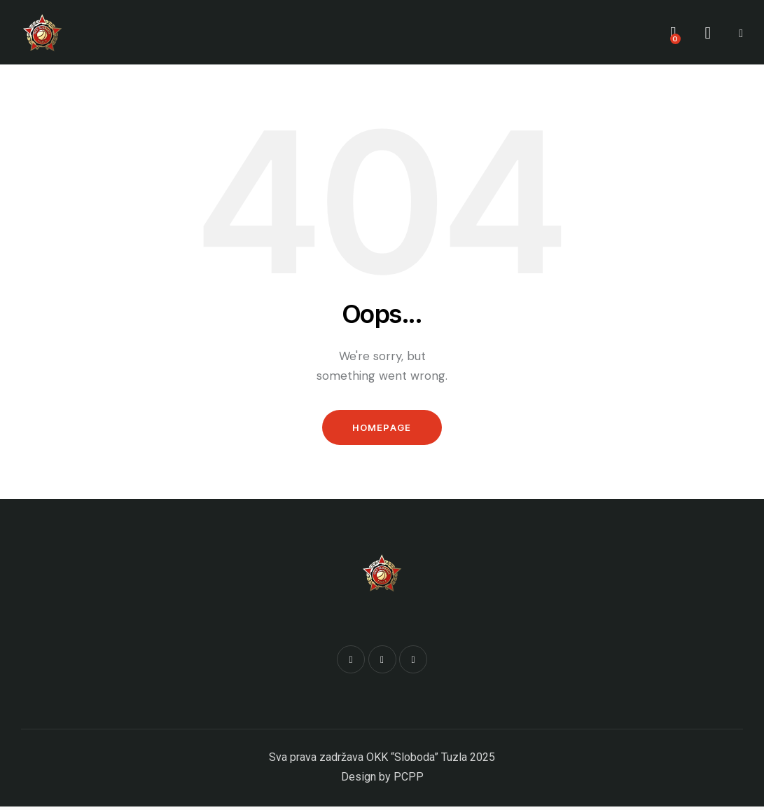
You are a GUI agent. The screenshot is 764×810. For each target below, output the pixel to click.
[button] (741, 32)
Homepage (381, 428)
